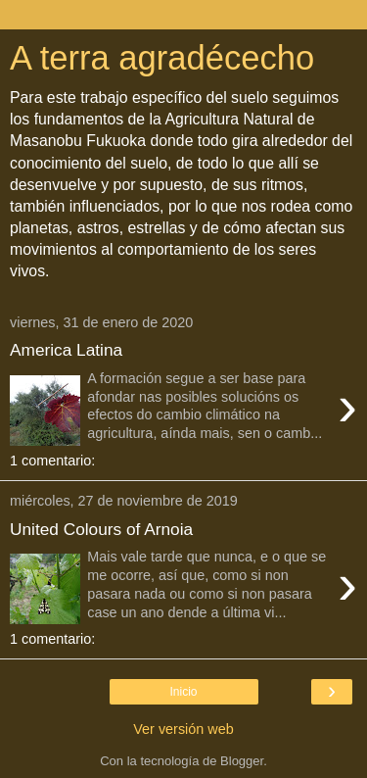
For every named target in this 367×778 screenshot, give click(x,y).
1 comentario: (52, 460)
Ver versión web (183, 729)
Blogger (241, 761)
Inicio (183, 692)
